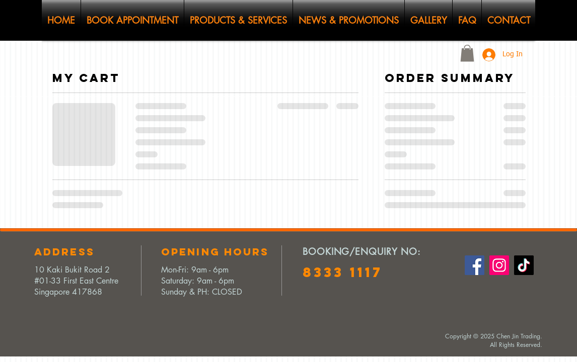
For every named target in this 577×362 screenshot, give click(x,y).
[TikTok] (524, 265)
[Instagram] (499, 265)
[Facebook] (474, 265)
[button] (467, 53)
